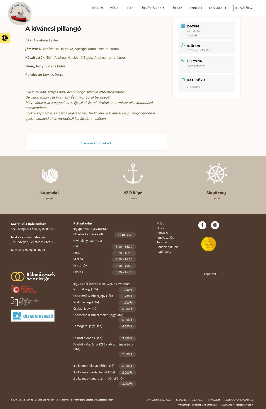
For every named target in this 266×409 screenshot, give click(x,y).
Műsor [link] (114, 8)
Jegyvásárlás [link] (244, 8)
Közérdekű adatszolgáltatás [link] (238, 400)
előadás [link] (193, 87)
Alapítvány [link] (164, 252)
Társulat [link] (177, 8)
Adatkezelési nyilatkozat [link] (159, 400)
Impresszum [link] (214, 400)
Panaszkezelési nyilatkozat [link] (190, 400)
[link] (5, 38)
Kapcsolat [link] (218, 7)
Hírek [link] (129, 8)
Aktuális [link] (162, 233)
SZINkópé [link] (196, 8)
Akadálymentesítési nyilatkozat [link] (237, 405)
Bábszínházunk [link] (152, 7)
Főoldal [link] (97, 8)
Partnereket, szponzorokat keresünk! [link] (197, 405)
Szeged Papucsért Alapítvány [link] (39, 266)
